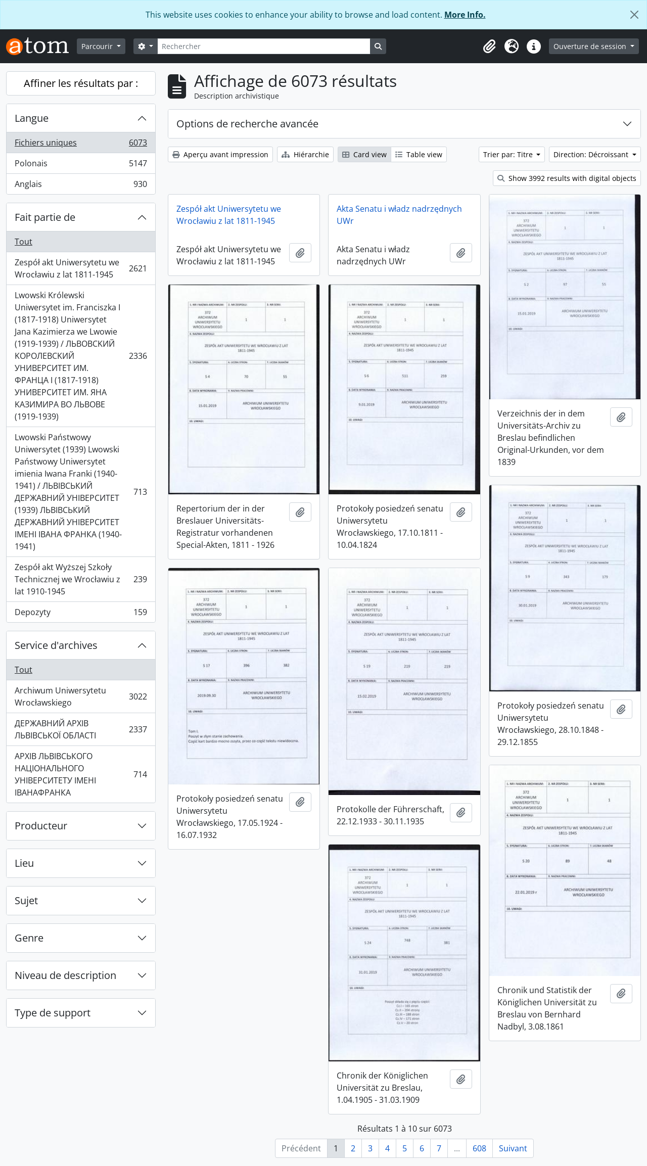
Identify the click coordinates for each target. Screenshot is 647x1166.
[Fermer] (634, 15)
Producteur (41, 825)
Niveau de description (65, 975)
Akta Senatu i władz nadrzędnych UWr (399, 214)
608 (479, 1148)
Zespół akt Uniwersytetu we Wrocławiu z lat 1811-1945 (80, 268)
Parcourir (98, 46)
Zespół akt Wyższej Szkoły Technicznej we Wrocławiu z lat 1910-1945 (80, 579)
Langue (32, 118)
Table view (418, 154)
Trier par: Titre (509, 154)
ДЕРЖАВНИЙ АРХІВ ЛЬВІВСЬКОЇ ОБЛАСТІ (80, 729)
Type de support (52, 1012)
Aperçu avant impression (220, 154)
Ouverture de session (590, 46)
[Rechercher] (264, 46)
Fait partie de (45, 217)
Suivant (513, 1148)
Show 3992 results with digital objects (566, 178)
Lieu (24, 863)
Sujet (26, 900)
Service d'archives (56, 645)
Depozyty (80, 614)
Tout (23, 241)
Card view (364, 154)
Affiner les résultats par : (81, 83)
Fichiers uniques (80, 144)
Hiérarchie (305, 154)
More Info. (465, 14)
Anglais (80, 186)
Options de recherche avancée (247, 123)
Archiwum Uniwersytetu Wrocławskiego (80, 696)
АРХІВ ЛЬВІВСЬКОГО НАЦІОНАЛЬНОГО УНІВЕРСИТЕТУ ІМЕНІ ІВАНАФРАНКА (80, 774)
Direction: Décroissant (591, 154)
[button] (489, 46)
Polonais (80, 165)
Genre (29, 938)
